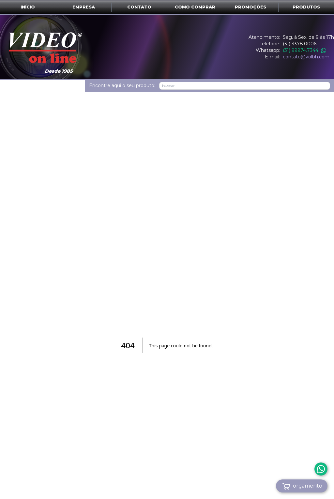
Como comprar (195, 7)
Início (28, 7)
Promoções (250, 7)
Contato (139, 7)
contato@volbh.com (306, 57)
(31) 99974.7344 (304, 50)
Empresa (83, 7)
